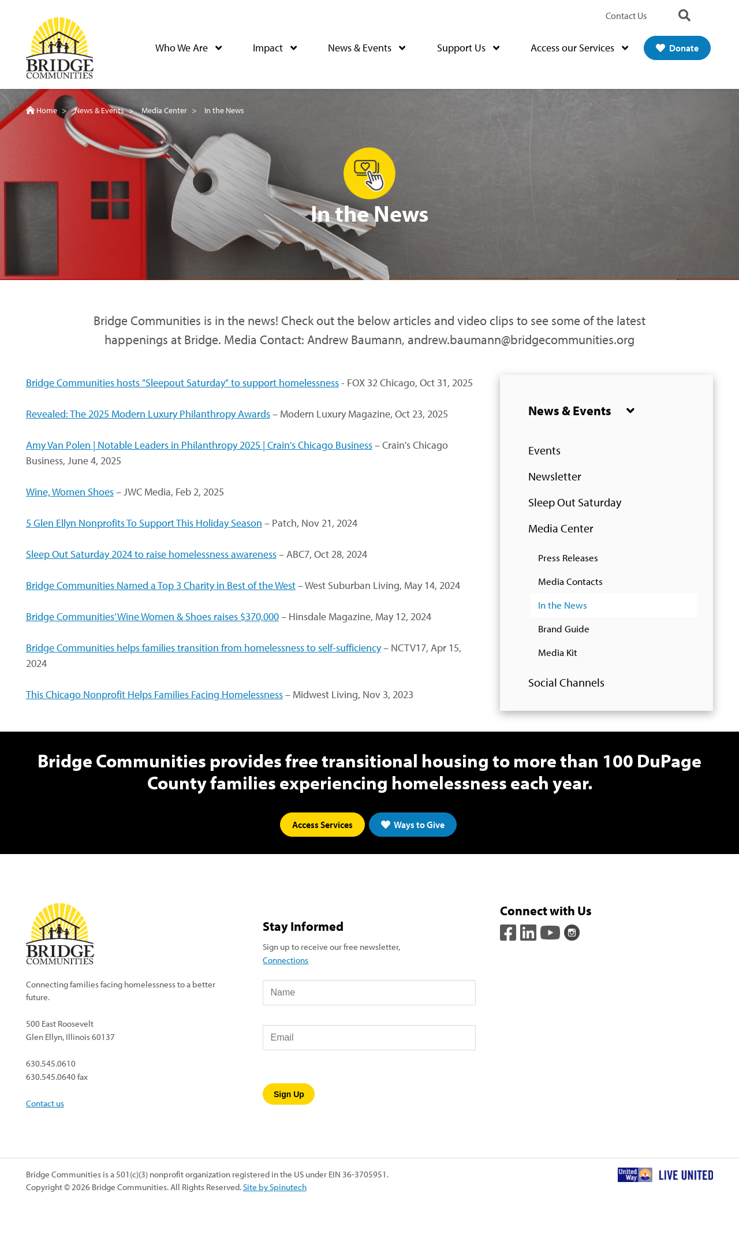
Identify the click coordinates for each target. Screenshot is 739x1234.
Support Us (468, 48)
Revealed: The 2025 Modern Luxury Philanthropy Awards (148, 413)
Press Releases (568, 558)
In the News (562, 605)
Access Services (322, 824)
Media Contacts (570, 582)
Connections (285, 960)
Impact (275, 48)
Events (544, 450)
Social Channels (566, 683)
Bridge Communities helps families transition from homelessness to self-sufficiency (203, 647)
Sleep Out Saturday (574, 502)
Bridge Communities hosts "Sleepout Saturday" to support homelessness (182, 382)
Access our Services (579, 48)
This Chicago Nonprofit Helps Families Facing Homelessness (154, 694)
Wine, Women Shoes (70, 491)
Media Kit (557, 653)
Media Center (561, 528)
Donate (677, 48)
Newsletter (554, 476)
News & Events (366, 48)
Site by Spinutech (275, 1187)
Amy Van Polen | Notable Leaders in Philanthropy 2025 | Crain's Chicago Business (199, 445)
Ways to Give (413, 824)
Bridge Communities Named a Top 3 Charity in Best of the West (161, 585)
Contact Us (626, 15)
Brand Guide (563, 629)
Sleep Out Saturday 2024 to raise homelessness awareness (151, 554)
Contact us (45, 1103)
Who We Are (188, 48)
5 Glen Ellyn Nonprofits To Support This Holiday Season (144, 523)
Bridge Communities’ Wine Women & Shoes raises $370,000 (152, 616)
